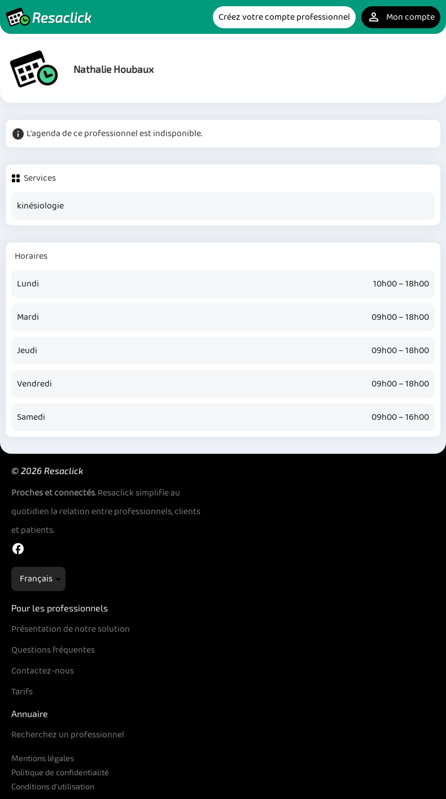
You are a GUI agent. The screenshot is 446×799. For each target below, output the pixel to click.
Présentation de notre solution (70, 629)
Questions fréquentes (53, 650)
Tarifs (22, 692)
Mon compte (401, 17)
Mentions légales (42, 758)
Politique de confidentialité (60, 772)
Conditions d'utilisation (52, 786)
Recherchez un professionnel (67, 735)
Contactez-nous (42, 671)
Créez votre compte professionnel (284, 17)
